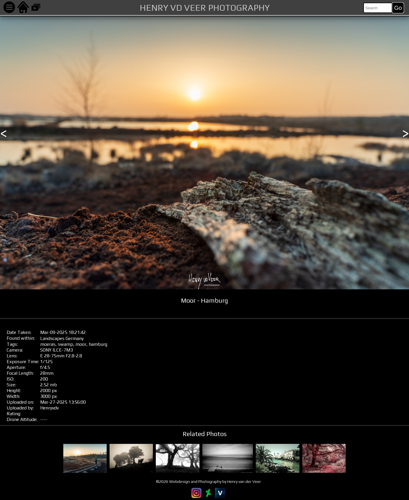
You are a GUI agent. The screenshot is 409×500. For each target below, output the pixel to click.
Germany (75, 338)
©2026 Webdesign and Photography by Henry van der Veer (208, 481)
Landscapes (52, 338)
